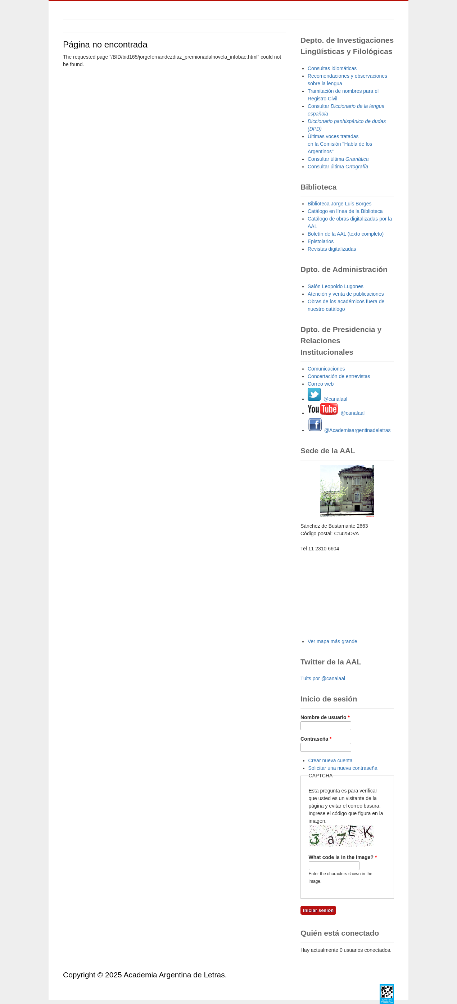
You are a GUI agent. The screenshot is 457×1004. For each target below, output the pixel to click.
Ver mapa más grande (332, 641)
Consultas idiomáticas (332, 68)
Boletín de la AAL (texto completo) (346, 234)
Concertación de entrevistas (339, 376)
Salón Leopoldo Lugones (335, 286)
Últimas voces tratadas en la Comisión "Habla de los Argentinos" (340, 143)
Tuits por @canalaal (322, 678)
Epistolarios (321, 241)
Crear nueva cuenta (330, 760)
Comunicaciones (326, 369)
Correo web (321, 384)
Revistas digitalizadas (332, 249)
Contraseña (315, 739)
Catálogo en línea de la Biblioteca (345, 211)
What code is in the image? (343, 857)
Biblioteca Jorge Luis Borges (339, 203)
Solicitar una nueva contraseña (342, 768)
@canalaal (327, 399)
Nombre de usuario (325, 717)
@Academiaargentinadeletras (349, 430)
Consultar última (338, 159)
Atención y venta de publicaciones (346, 294)
